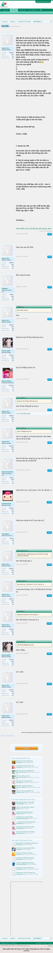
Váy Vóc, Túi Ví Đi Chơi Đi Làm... (25, 778)
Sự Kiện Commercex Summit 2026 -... (26, 845)
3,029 (12, 357)
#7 (49, 409)
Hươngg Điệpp (20, 801)
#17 (49, 714)
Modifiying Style (5, 940)
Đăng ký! (26, 745)
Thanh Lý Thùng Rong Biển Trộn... (25, 788)
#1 (49, 234)
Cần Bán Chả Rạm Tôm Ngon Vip (25, 865)
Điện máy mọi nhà (21, 769)
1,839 (12, 479)
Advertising (39, 940)
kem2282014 (19, 779)
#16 (49, 683)
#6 (49, 379)
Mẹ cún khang (6, 381)
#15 (49, 653)
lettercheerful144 (7, 472)
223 (13, 360)
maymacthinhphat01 (21, 861)
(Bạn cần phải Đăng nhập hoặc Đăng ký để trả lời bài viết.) (37, 732)
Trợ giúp (50, 940)
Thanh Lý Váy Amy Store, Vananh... (25, 804)
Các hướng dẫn (33, 10)
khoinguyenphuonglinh (22, 815)
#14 (49, 623)
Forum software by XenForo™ (15, 943)
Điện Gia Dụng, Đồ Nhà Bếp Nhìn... (25, 768)
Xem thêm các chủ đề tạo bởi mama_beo (33, 228)
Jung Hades (19, 764)
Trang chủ (5, 10)
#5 (49, 349)
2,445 (12, 510)
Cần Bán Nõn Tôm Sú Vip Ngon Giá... (26, 870)
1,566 (12, 296)
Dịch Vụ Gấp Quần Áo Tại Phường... (25, 829)
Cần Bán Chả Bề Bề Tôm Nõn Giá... (25, 855)
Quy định (50, 943)
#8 (49, 442)
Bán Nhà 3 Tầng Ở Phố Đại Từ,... (25, 783)
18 (13, 391)
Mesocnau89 (6, 351)
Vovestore (18, 851)
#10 (49, 502)
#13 (49, 595)
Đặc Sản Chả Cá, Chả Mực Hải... (24, 758)
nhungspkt (5, 534)
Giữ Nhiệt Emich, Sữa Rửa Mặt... (24, 814)
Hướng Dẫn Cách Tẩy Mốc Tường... (25, 824)
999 (13, 540)
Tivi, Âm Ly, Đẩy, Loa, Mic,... (23, 773)
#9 (49, 470)
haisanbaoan (19, 842)
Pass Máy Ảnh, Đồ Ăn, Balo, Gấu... (25, 763)
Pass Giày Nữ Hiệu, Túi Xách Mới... (25, 799)
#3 (49, 287)
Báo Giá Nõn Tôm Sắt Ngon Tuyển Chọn (27, 840)
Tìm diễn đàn (5, 12)
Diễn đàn (13, 10)
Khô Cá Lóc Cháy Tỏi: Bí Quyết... (25, 850)
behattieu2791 (6, 503)
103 (13, 300)
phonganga (19, 759)
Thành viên (22, 10)
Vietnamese (13, 940)
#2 (49, 256)
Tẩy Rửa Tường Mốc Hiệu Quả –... (25, 809)
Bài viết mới (14, 12)
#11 (49, 532)
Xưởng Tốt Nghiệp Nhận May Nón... (25, 860)
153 (13, 58)
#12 (49, 564)
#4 (49, 319)
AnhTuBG (18, 846)
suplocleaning (19, 811)
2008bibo (5, 288)
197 (13, 387)
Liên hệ (44, 940)
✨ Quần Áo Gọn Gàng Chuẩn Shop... (26, 819)
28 (13, 543)
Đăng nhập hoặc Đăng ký (43, 1)
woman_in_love (20, 789)
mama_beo (5, 48)
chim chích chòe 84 (21, 784)
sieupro (18, 806)
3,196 (12, 54)
